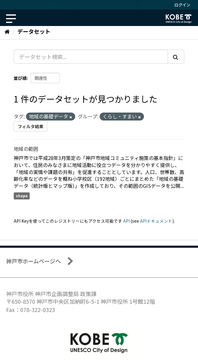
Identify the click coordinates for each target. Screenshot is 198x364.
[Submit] (176, 57)
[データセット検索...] (91, 57)
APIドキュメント (156, 221)
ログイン (182, 5)
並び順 (20, 78)
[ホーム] (7, 31)
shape (22, 195)
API (126, 221)
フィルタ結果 (30, 126)
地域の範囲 (26, 148)
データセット (33, 31)
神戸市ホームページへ (33, 261)
